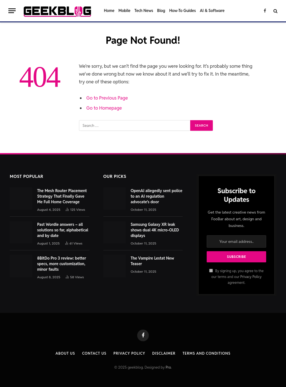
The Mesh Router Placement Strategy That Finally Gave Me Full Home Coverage (62, 196)
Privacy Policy (250, 276)
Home (109, 10)
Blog (161, 10)
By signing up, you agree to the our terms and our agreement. (236, 277)
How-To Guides (182, 10)
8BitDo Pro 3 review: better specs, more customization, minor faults (61, 264)
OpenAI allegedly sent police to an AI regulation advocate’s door (156, 196)
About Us (65, 353)
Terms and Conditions (206, 353)
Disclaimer (163, 353)
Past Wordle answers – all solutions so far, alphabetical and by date (62, 230)
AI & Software (212, 10)
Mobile (124, 10)
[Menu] (12, 10)
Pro (168, 367)
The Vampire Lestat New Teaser (152, 261)
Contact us (94, 353)
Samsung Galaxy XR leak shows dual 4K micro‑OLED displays (155, 230)
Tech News (143, 10)
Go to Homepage (104, 108)
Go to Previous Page (107, 98)
